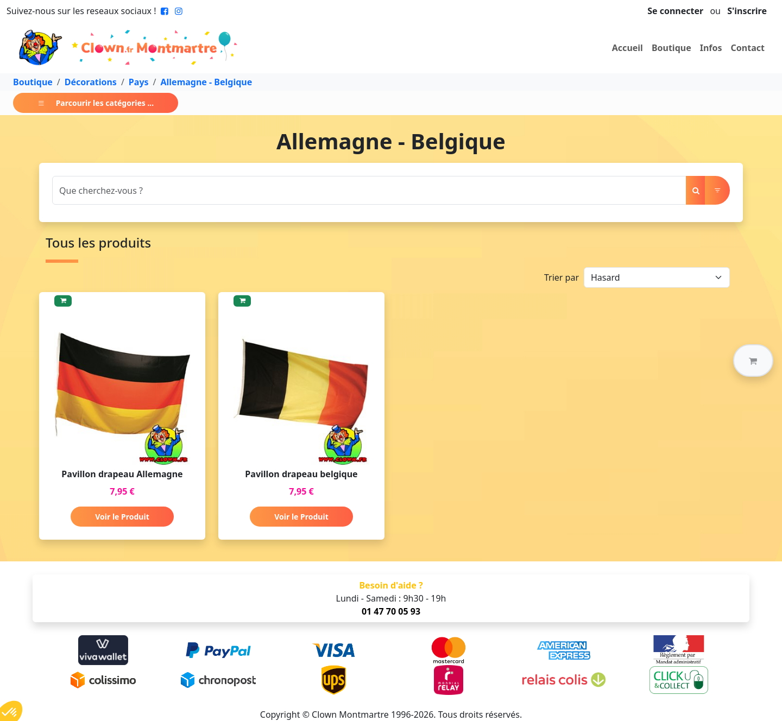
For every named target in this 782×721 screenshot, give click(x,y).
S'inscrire (747, 11)
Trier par (561, 277)
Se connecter (675, 11)
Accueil (627, 48)
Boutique (671, 48)
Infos (711, 48)
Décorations (91, 82)
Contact (748, 48)
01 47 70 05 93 (391, 611)
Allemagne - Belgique (207, 82)
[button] (753, 360)
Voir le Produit (122, 516)
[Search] (369, 190)
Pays (139, 82)
